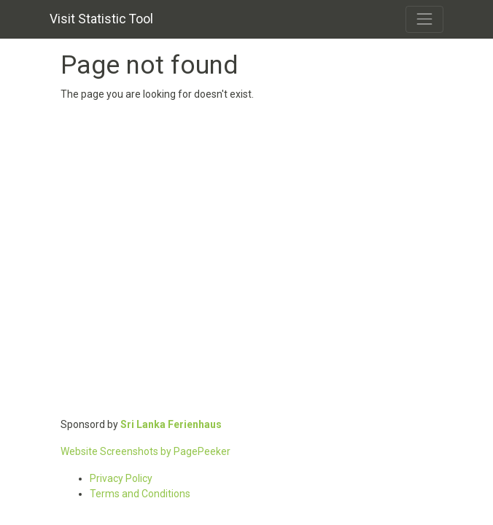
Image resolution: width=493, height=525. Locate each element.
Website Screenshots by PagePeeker (145, 451)
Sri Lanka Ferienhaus (171, 424)
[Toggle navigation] (424, 19)
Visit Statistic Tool (101, 19)
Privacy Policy (121, 478)
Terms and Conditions (140, 493)
